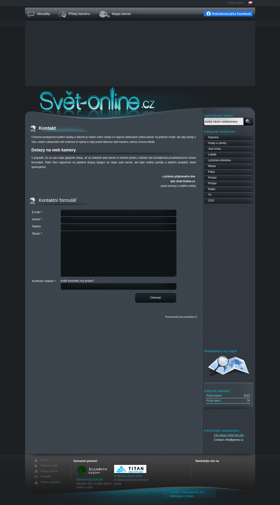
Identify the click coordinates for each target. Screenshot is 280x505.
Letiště (212, 154)
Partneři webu (49, 465)
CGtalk (189, 496)
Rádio (211, 189)
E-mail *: (37, 212)
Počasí (212, 177)
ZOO (211, 200)
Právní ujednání (50, 482)
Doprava (213, 137)
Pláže (211, 171)
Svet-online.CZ (191, 492)
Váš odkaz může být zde (229, 435)
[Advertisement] (140, 54)
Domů (44, 460)
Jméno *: (37, 219)
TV (210, 195)
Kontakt (45, 477)
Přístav (212, 183)
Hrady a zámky (217, 143)
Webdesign (176, 496)
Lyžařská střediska (219, 160)
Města (212, 166)
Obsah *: (37, 233)
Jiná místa (214, 148)
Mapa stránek (49, 471)
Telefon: (37, 226)
